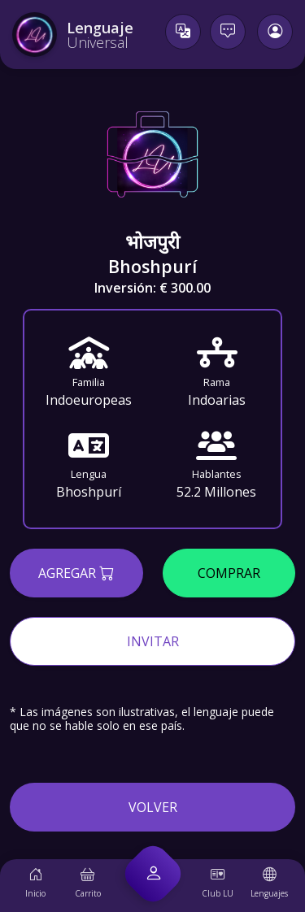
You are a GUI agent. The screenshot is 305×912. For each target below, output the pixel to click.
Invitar (153, 641)
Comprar (229, 573)
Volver (153, 807)
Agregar (76, 572)
